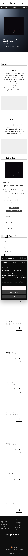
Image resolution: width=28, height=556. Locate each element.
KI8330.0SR (9, 443)
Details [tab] (14, 262)
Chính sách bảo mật (18, 549)
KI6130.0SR (9, 473)
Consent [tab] (5, 262)
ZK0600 (6, 237)
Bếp (2, 523)
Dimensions (9, 222)
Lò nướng (4, 521)
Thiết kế (17, 524)
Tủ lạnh (3, 526)
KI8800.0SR (9, 321)
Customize (14, 292)
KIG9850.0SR (10, 504)
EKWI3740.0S (10, 352)
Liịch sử (17, 526)
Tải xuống (18, 527)
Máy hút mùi (4, 524)
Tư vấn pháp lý (7, 549)
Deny (14, 296)
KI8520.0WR (10, 412)
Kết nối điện (9, 228)
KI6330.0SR (4, 7)
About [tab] (23, 262)
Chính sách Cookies (14, 551)
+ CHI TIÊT (19, 513)
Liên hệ (17, 529)
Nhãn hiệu (18, 522)
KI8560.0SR (9, 382)
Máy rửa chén (5, 528)
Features (14, 7)
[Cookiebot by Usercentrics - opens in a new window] (20, 258)
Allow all (14, 288)
